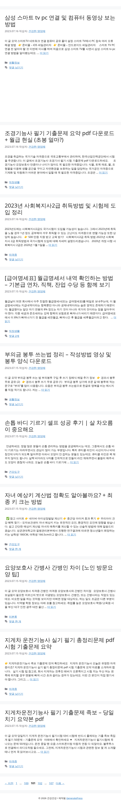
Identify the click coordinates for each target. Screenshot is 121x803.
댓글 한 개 (15, 549)
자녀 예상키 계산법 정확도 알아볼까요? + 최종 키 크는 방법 (59, 498)
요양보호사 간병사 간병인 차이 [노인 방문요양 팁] (59, 571)
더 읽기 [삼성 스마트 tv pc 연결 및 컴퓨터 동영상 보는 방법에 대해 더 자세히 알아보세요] (44, 53)
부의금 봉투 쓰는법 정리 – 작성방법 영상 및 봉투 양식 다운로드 (58, 357)
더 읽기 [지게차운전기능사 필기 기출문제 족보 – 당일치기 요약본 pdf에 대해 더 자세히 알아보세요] (44, 752)
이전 (9, 783)
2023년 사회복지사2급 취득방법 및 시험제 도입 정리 (60, 209)
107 (51, 783)
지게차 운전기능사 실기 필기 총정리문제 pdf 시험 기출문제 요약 (59, 643)
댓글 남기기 (16, 67)
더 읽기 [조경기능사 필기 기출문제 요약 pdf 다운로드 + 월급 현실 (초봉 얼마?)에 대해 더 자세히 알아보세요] (103, 172)
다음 (60, 783)
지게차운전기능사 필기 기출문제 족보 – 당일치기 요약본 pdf (59, 716)
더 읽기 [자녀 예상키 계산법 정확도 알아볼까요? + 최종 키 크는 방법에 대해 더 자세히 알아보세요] (71, 534)
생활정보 (14, 62)
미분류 (13, 616)
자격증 (13, 254)
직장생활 (14, 182)
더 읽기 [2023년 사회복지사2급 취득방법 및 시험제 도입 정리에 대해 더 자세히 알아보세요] (53, 245)
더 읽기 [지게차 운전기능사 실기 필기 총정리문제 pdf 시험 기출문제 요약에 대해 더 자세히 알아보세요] (34, 679)
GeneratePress (74, 798)
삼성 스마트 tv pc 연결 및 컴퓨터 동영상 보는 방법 (60, 21)
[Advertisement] (60, 93)
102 (39, 783)
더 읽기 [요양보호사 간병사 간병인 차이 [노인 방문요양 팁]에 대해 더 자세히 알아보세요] (51, 607)
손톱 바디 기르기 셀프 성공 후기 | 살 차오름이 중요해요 (59, 426)
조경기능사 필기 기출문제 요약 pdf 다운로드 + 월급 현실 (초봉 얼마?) (59, 136)
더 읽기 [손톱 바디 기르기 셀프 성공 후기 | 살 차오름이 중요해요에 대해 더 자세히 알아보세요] (74, 462)
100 (26, 783)
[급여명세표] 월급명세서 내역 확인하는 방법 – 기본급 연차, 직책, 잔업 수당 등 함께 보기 (59, 281)
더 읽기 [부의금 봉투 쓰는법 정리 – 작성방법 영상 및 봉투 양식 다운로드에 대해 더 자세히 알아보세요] (45, 390)
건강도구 (14, 472)
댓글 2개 (14, 336)
